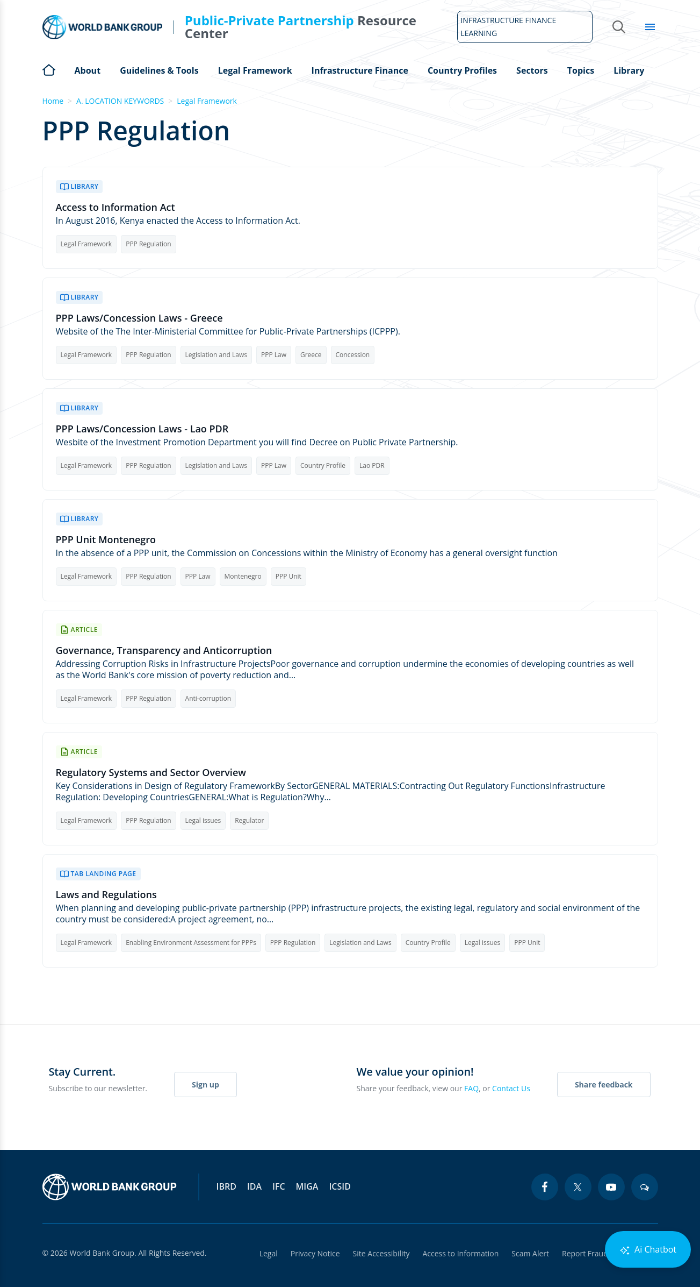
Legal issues (203, 820)
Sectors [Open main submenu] (532, 70)
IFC (278, 1186)
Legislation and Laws (216, 354)
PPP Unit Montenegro (106, 539)
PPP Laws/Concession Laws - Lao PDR (142, 429)
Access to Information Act (115, 207)
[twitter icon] (578, 1187)
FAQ (471, 1088)
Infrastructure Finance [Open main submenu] (360, 70)
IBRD (226, 1186)
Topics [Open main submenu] (580, 70)
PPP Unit (288, 576)
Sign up (205, 1084)
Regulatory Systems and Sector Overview (151, 772)
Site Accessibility (381, 1253)
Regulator (249, 820)
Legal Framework (207, 101)
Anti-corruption (208, 698)
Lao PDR (372, 465)
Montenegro (243, 576)
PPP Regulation (148, 243)
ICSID (339, 1186)
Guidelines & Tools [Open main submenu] (159, 70)
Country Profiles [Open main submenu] (462, 70)
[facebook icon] (544, 1187)
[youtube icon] (611, 1187)
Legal (268, 1253)
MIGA (307, 1186)
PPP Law (273, 354)
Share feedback (604, 1084)
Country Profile (322, 465)
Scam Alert (530, 1253)
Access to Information (460, 1253)
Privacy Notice (315, 1253)
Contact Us (511, 1088)
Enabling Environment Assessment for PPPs (191, 942)
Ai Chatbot (647, 1249)
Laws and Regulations (106, 894)
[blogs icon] (644, 1187)
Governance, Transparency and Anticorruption (164, 650)
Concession (353, 354)
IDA (254, 1186)
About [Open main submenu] (88, 70)
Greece (311, 354)
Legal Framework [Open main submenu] (255, 70)
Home (48, 68)
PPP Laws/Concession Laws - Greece (139, 318)
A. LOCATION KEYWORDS (120, 101)
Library (629, 70)
